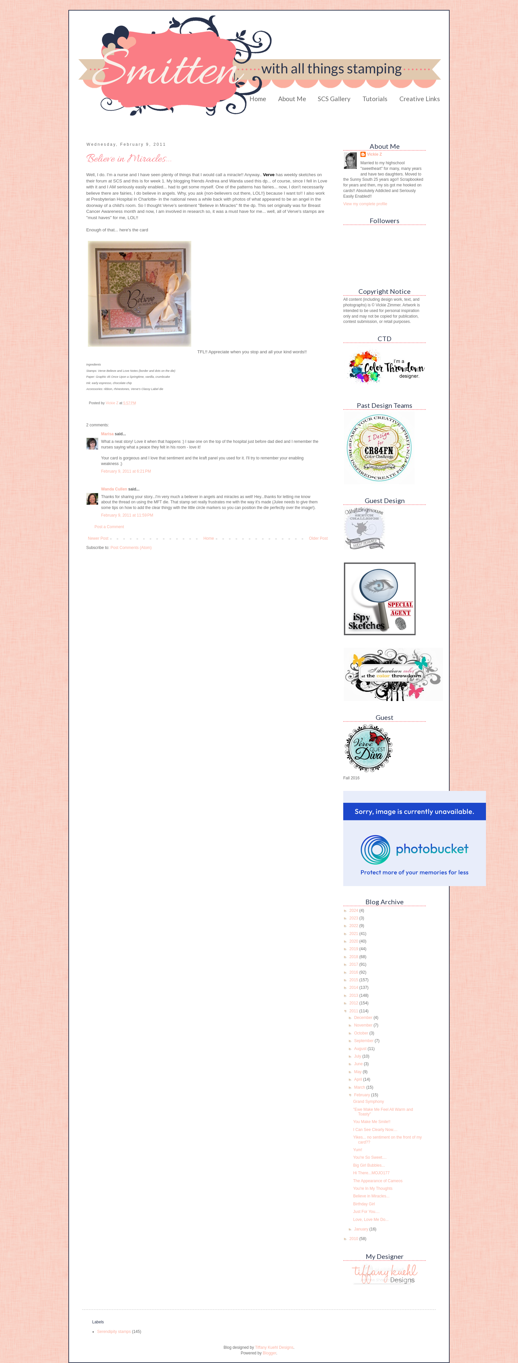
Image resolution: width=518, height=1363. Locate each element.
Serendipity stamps (114, 1331)
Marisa (107, 434)
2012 (354, 1003)
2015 (354, 980)
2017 (354, 964)
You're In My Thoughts (372, 1188)
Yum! (357, 1150)
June (359, 1064)
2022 (354, 925)
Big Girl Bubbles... (369, 1165)
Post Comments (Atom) (131, 547)
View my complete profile (365, 204)
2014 (354, 987)
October (361, 1033)
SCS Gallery (334, 98)
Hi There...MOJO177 (371, 1173)
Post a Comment (109, 527)
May (358, 1072)
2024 (354, 910)
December (364, 1017)
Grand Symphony (368, 1101)
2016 (354, 972)
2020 (354, 941)
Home (257, 98)
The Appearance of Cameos (377, 1181)
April (358, 1079)
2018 (354, 956)
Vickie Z (374, 154)
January (361, 1229)
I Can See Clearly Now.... (375, 1129)
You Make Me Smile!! (371, 1121)
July (358, 1056)
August (361, 1048)
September (364, 1040)
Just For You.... (366, 1211)
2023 (354, 918)
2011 (354, 1011)
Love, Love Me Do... (370, 1219)
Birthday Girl (364, 1204)
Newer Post (98, 538)
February (362, 1095)
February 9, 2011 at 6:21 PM (126, 471)
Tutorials (375, 98)
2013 (354, 995)
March (360, 1087)
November (364, 1025)
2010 (354, 1238)
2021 (354, 933)
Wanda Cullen (114, 489)
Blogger (269, 1353)
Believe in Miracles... (371, 1196)
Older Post (318, 538)
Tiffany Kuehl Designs (274, 1347)
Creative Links (419, 98)
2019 (354, 949)
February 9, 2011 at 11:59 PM (127, 515)
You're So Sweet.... (370, 1157)
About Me (292, 98)
